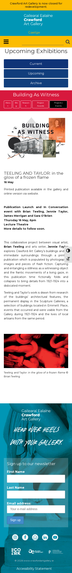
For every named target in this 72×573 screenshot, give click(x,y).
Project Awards (40, 104)
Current (36, 64)
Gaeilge (34, 32)
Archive (36, 83)
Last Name (15, 487)
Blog (16, 104)
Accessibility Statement (34, 568)
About (8, 104)
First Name (16, 472)
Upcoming (36, 73)
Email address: (36, 507)
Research (26, 104)
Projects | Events (58, 104)
